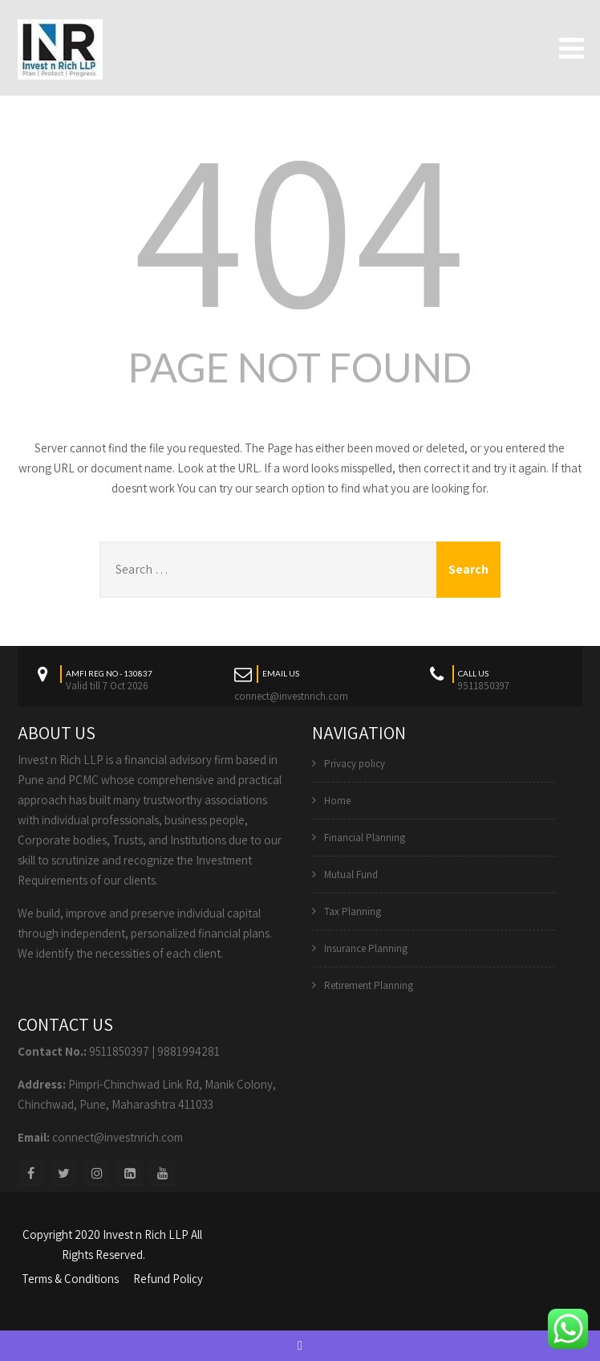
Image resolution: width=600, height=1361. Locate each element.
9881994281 (188, 1051)
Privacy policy (354, 763)
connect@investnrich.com (291, 696)
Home (337, 800)
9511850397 (119, 1051)
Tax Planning (352, 911)
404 (300, 224)
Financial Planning (364, 837)
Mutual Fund (351, 874)
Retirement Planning (368, 985)
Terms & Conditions (70, 1278)
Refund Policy (168, 1278)
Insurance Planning (365, 948)
